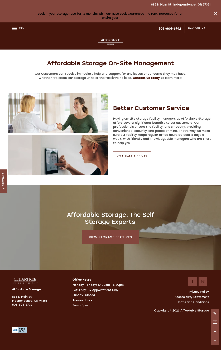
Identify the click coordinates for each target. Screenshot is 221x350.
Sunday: (78, 295)
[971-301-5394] (215, 313)
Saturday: (80, 290)
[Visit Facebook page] (192, 281)
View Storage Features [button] (110, 237)
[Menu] (19, 28)
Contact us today (146, 78)
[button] (216, 13)
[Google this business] (203, 281)
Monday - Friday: (85, 284)
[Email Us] (215, 322)
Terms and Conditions (193, 302)
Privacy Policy (199, 291)
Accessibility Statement (192, 297)
